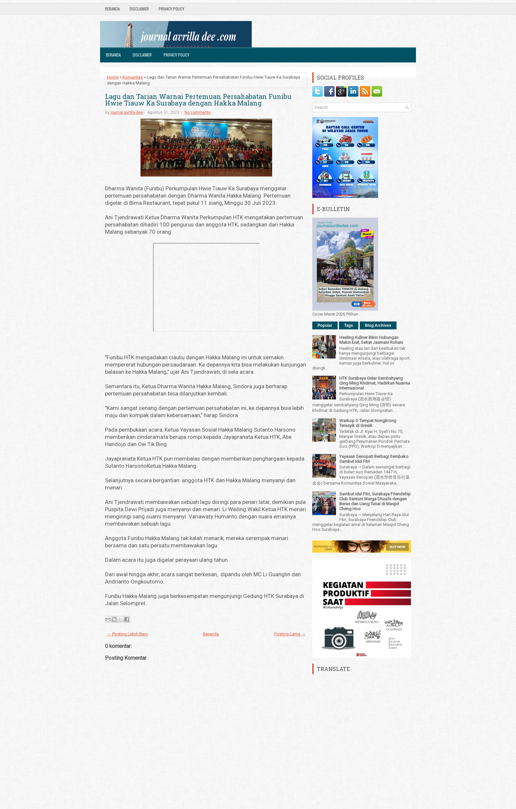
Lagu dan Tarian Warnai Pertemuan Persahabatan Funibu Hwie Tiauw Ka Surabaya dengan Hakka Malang (198, 99)
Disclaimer (139, 9)
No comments (198, 112)
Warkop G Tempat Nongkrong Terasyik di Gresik (367, 423)
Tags (348, 325)
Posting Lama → (289, 633)
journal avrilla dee (127, 112)
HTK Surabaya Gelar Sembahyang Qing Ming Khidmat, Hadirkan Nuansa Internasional (374, 383)
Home (112, 77)
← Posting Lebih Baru (127, 633)
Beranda (112, 9)
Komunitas (132, 77)
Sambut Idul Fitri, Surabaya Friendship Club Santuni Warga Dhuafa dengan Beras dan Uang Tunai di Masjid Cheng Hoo (375, 501)
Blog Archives (378, 325)
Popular (325, 325)
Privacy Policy (171, 9)
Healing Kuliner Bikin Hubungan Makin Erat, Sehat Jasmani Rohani (371, 340)
